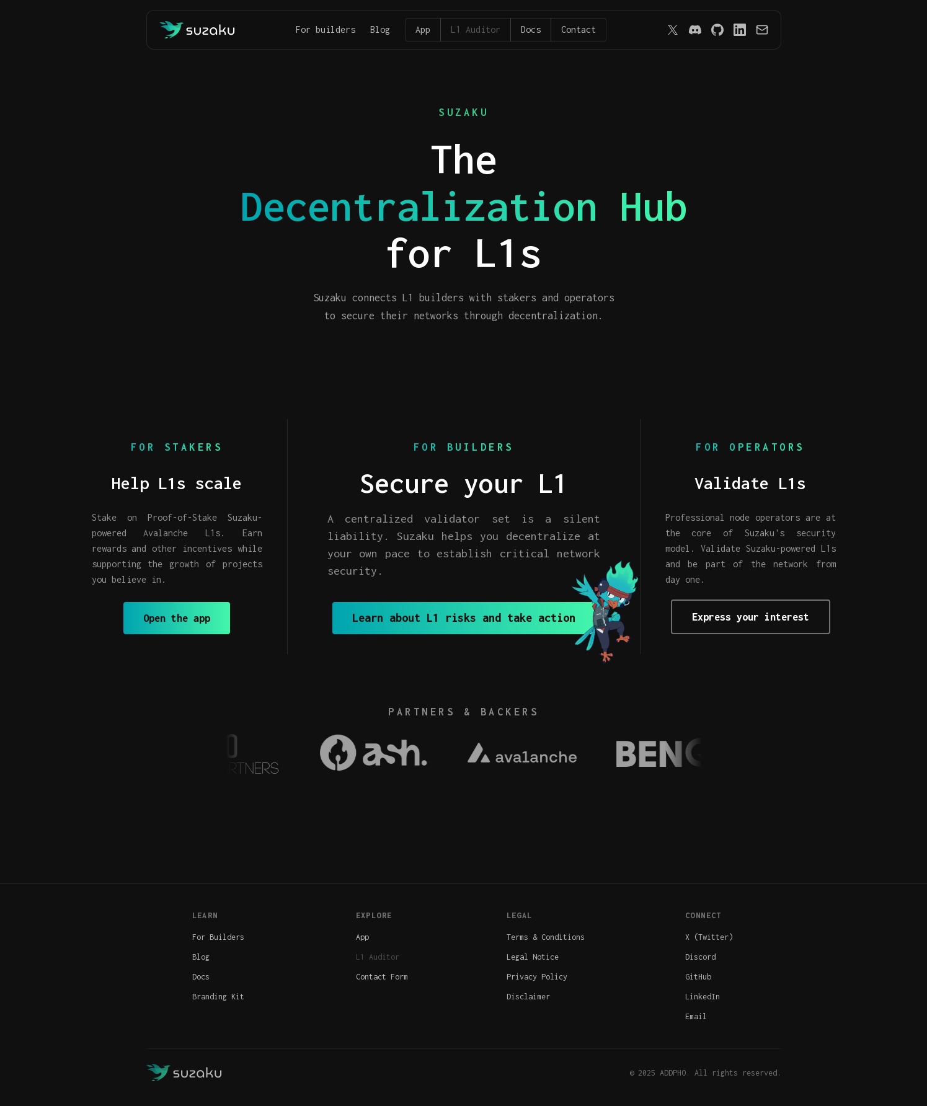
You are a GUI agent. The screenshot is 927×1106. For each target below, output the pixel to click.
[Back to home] (197, 29)
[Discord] (695, 30)
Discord (700, 957)
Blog (380, 29)
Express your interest (750, 616)
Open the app (176, 618)
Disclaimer (528, 996)
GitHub (698, 976)
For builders (325, 29)
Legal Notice (533, 957)
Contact (578, 29)
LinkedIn (702, 996)
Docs (531, 29)
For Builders (218, 937)
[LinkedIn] (740, 30)
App (422, 29)
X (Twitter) (709, 937)
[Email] (762, 30)
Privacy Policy (537, 976)
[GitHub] (717, 30)
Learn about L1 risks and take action (463, 617)
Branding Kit (218, 996)
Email (696, 1016)
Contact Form (382, 976)
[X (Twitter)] (673, 30)
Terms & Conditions (546, 937)
